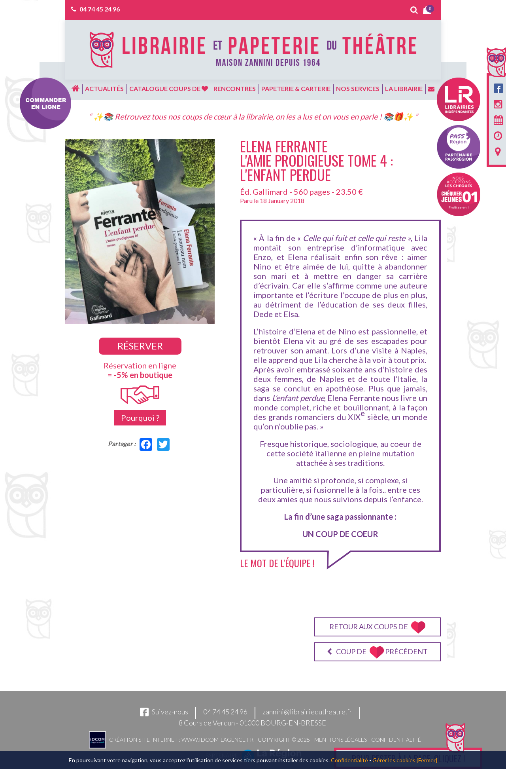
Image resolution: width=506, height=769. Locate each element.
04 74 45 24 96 (99, 9)
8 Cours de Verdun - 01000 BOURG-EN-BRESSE (252, 722)
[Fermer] (427, 760)
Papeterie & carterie (295, 88)
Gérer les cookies (393, 760)
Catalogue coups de (168, 88)
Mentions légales (340, 739)
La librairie (404, 88)
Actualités (104, 88)
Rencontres (234, 88)
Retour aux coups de (377, 627)
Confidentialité (396, 739)
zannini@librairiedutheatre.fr (307, 711)
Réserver (140, 345)
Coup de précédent (377, 652)
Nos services (358, 88)
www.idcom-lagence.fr (217, 739)
